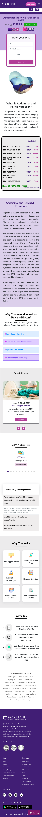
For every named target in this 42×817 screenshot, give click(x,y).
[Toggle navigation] (39, 4)
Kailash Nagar (29, 685)
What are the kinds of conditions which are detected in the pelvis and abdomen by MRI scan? (19, 500)
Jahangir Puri (9, 685)
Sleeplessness (26, 764)
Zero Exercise (26, 781)
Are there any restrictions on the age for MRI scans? (18, 526)
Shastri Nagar (27, 700)
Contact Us (6, 764)
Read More (21, 419)
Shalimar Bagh (15, 700)
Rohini (30, 697)
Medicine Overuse (28, 770)
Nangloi (7, 694)
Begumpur (11, 680)
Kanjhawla (16, 688)
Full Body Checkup (27, 784)
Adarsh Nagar (11, 677)
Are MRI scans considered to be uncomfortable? (15, 518)
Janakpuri (19, 685)
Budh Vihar (28, 680)
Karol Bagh (33, 688)
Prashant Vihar (29, 694)
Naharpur (32, 691)
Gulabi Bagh (21, 682)
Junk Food (25, 767)
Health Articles (7, 767)
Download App (31, 4)
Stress (24, 773)
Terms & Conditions (9, 773)
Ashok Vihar (29, 677)
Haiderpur (31, 682)
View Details (21, 464)
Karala (24, 688)
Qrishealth (20, 814)
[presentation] (18, 428)
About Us (5, 761)
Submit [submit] (21, 62)
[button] (7, 470)
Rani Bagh (22, 697)
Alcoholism (25, 761)
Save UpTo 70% (30, 24)
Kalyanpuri (6, 688)
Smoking (25, 778)
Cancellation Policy (8, 775)
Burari (20, 680)
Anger (24, 775)
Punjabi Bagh (11, 697)
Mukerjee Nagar (20, 691)
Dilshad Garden (10, 682)
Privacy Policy (7, 770)
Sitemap (5, 778)
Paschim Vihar (17, 694)
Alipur (20, 677)
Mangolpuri (8, 691)
